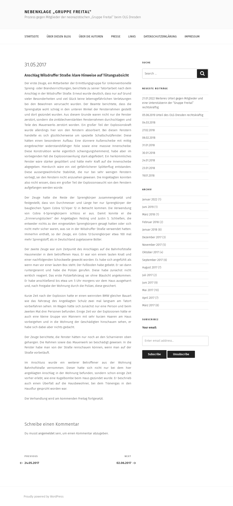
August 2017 (149, 267)
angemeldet (46, 433)
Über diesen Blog (59, 36)
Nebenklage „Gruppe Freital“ (58, 11)
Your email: (149, 327)
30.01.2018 (148, 153)
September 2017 (152, 260)
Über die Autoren (91, 36)
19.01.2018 (148, 175)
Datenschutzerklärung (160, 36)
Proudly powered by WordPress (44, 496)
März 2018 (148, 214)
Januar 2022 (149, 199)
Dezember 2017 (151, 237)
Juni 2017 (147, 282)
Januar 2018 (149, 229)
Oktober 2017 (150, 252)
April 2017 (148, 298)
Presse (115, 36)
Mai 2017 (147, 290)
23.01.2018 (148, 168)
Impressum (192, 36)
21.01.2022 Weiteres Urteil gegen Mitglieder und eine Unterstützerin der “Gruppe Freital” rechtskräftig (172, 103)
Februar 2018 (150, 222)
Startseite (32, 36)
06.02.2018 (148, 137)
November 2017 (152, 245)
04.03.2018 (148, 122)
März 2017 (148, 305)
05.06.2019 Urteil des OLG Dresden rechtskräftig (172, 115)
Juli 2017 (147, 275)
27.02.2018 (148, 130)
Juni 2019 (148, 207)
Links (132, 36)
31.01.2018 (148, 145)
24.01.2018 (148, 160)
